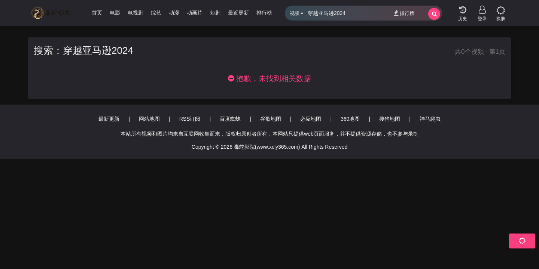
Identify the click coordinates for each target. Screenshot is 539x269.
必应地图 (310, 119)
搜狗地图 (389, 119)
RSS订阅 (190, 119)
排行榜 (404, 13)
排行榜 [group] (264, 13)
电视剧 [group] (135, 13)
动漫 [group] (174, 13)
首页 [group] (97, 13)
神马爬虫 (430, 119)
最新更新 (108, 119)
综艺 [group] (156, 13)
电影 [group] (115, 13)
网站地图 (149, 119)
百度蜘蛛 (230, 119)
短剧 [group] (215, 13)
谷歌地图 (270, 119)
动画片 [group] (194, 13)
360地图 (350, 119)
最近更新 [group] (238, 13)
